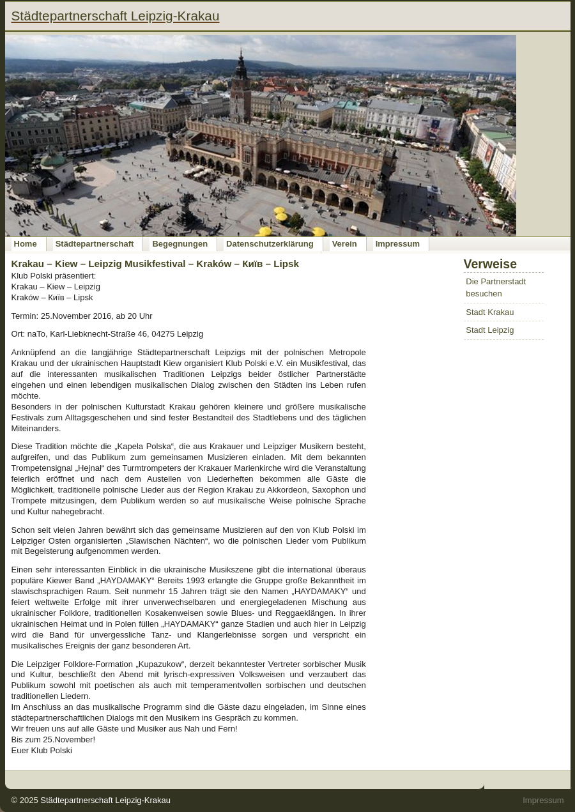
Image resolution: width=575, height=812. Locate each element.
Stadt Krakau (490, 312)
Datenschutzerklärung (270, 244)
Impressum (398, 244)
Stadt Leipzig (490, 330)
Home (25, 244)
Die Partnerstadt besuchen (496, 288)
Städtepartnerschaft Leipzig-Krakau (105, 800)
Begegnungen (180, 244)
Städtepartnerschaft (95, 244)
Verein (344, 244)
